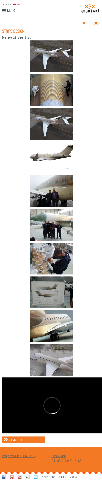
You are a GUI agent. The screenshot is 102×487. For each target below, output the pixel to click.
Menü (8, 10)
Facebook (4, 477)
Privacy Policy (48, 476)
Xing (28, 477)
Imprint (62, 476)
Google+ (12, 477)
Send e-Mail (59, 456)
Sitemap (73, 476)
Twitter (36, 477)
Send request (18, 440)
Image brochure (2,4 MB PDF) (19, 456)
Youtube (20, 477)
